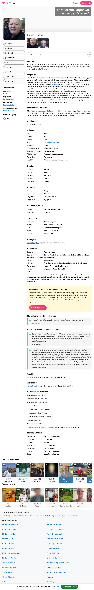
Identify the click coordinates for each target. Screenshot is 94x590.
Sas (64, 503)
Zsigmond (37, 503)
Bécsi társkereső (53, 553)
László (36, 479)
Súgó (63, 516)
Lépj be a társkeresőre (34, 427)
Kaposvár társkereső (51, 142)
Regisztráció (86, 3)
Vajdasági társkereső (54, 544)
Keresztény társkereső (55, 529)
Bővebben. (56, 587)
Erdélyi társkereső (8, 563)
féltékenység (62, 111)
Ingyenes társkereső (54, 567)
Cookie (57, 516)
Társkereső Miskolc (9, 534)
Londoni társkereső (54, 548)
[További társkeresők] (89, 472)
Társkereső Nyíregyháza (11, 553)
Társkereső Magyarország (56, 572)
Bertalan (22, 479)
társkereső (55, 84)
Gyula (22, 503)
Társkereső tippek (72, 516)
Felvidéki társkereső (54, 534)
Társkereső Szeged (9, 539)
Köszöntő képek (8, 577)
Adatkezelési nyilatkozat (38, 516)
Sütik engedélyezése (69, 587)
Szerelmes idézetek (9, 567)
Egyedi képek (7, 572)
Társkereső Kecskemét (10, 558)
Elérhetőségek (6, 516)
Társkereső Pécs (8, 544)
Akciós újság (51, 582)
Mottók (4, 582)
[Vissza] (5, 472)
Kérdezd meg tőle (33, 243)
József (64, 479)
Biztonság (50, 516)
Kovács (78, 479)
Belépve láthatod (8, 99)
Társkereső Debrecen (10, 529)
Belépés (76, 3)
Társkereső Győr (8, 548)
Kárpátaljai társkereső (55, 539)
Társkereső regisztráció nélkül (58, 563)
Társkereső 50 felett (54, 524)
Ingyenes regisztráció (38, 307)
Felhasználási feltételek (20, 516)
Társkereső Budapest (10, 524)
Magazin (50, 577)
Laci (78, 503)
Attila (50, 503)
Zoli (7, 479)
